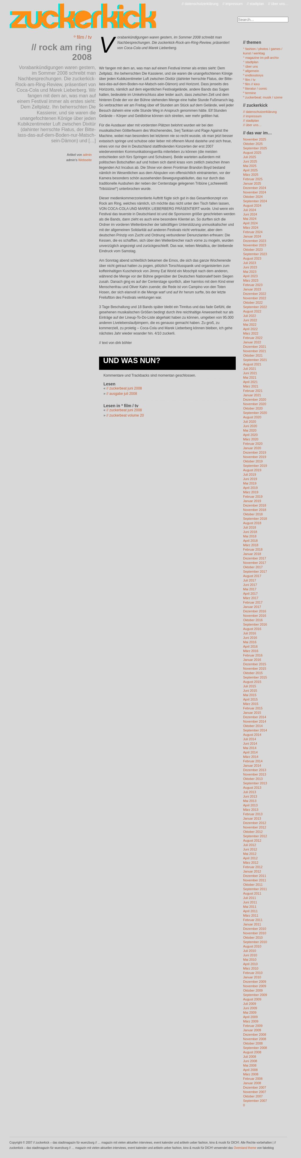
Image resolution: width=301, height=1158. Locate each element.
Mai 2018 (249, 536)
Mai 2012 (249, 853)
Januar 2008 (252, 1083)
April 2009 (250, 1017)
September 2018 (255, 518)
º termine (249, 93)
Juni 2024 (250, 214)
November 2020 (254, 404)
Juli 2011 (249, 898)
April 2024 (250, 223)
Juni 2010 (250, 955)
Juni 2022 (250, 320)
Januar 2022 (252, 342)
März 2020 (250, 439)
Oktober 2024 (253, 196)
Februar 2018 (252, 549)
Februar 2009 (252, 1025)
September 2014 (255, 730)
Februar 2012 (252, 867)
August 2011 (252, 893)
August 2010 (252, 946)
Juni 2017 (250, 584)
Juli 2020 (249, 421)
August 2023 (252, 258)
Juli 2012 (249, 845)
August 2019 (252, 470)
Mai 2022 (249, 324)
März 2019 (250, 492)
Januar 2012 (252, 871)
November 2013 (254, 774)
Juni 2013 (250, 796)
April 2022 (250, 329)
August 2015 (252, 682)
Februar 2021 (252, 390)
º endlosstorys (253, 75)
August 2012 (252, 840)
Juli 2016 (249, 633)
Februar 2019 (252, 496)
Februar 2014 (252, 761)
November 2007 (254, 1092)
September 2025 (255, 148)
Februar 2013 (252, 814)
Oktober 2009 (253, 990)
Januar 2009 (252, 1030)
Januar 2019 (252, 501)
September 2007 (255, 1100)
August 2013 (252, 787)
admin (87, 154)
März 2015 (250, 704)
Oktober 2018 (253, 514)
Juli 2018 (249, 527)
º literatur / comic (255, 88)
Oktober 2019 (253, 461)
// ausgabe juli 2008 (121, 394)
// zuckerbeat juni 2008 (124, 388)
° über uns (250, 66)
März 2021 (250, 386)
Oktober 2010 (253, 937)
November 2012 (254, 827)
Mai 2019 (249, 483)
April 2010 (250, 964)
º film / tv (83, 37)
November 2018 (254, 510)
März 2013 (250, 809)
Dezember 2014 (254, 717)
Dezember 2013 (254, 770)
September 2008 (255, 1048)
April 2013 (250, 805)
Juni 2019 (250, 479)
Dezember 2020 (254, 399)
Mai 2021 (249, 377)
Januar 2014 (252, 765)
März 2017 (250, 598)
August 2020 (252, 417)
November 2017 (254, 562)
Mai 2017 (249, 589)
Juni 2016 (250, 637)
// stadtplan (255, 4)
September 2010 (255, 942)
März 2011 (250, 915)
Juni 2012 (250, 849)
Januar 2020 (252, 448)
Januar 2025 (252, 183)
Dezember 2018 (254, 505)
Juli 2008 (249, 1056)
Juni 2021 (250, 373)
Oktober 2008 (253, 1043)
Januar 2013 (252, 818)
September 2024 (255, 201)
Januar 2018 (252, 554)
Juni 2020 (250, 426)
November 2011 (254, 880)
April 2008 (250, 1070)
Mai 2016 (249, 642)
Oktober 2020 (253, 408)
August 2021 (252, 364)
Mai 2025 (249, 166)
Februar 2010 (252, 973)
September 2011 (255, 889)
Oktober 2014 (253, 726)
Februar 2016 (252, 655)
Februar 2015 (252, 708)
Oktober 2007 (253, 1096)
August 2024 (252, 205)
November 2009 (254, 986)
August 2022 (252, 311)
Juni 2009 (250, 1008)
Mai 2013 (249, 801)
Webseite (85, 160)
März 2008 (250, 1074)
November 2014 (254, 721)
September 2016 (255, 624)
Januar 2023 (252, 289)
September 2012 (255, 836)
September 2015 (255, 677)
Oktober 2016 (253, 620)
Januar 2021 (252, 395)
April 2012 (250, 858)
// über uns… (278, 4)
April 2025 (250, 170)
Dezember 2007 (254, 1087)
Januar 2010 (252, 977)
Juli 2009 (249, 1003)
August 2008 (252, 1052)
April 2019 (250, 487)
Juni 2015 (250, 690)
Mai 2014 (249, 748)
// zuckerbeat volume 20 (125, 415)
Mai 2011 (249, 906)
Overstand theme (245, 1147)
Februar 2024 (252, 232)
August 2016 (252, 629)
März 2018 (250, 545)
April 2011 (250, 911)
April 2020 (250, 435)
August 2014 (252, 734)
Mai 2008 (249, 1065)
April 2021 (250, 382)
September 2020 (255, 413)
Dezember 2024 (254, 188)
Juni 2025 (250, 161)
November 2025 (254, 139)
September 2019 (255, 465)
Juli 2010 (249, 951)
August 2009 (252, 999)
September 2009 (255, 995)
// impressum (233, 4)
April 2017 (250, 593)
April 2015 (250, 699)
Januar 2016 (252, 659)
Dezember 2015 (254, 664)
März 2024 (250, 227)
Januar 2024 (252, 236)
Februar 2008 (252, 1078)
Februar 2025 (252, 179)
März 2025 (250, 174)
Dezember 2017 (254, 558)
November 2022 (254, 298)
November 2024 (254, 192)
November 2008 (254, 1039)
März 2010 (250, 968)
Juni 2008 (250, 1061)
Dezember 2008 (254, 1034)
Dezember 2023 (254, 241)
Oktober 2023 (253, 249)
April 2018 (250, 540)
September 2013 (255, 783)
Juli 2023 (249, 263)
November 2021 (254, 351)
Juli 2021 (249, 368)
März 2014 (250, 756)
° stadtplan (250, 62)
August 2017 (252, 576)
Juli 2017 (249, 580)
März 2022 (250, 333)
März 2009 (250, 1021)
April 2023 (250, 276)
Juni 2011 (250, 902)
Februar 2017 (252, 602)
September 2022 (255, 307)
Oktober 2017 (253, 567)
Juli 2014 (249, 739)
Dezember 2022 (254, 293)
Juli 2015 (249, 686)
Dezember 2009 (254, 981)
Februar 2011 (252, 920)
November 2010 (254, 933)
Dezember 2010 (254, 928)
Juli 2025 (249, 157)
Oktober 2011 (253, 884)
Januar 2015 (252, 712)
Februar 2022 (252, 338)
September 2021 (255, 360)
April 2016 (250, 646)
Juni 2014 (250, 743)
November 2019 (254, 457)
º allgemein (251, 71)
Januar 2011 (252, 924)
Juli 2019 (249, 474)
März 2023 (250, 280)
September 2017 (255, 571)
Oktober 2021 (253, 355)
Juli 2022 (249, 316)
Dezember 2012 (254, 823)
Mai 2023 (249, 271)
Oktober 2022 (253, 302)
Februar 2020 (252, 443)
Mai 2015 (249, 695)
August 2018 (252, 523)
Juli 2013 (249, 792)
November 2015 (254, 668)
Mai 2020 (249, 430)
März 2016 (250, 651)
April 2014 (250, 752)
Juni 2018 (250, 532)
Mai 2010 (249, 959)
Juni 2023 (250, 267)
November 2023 (254, 245)
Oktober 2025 (253, 144)
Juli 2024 (249, 210)
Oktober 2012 (253, 831)
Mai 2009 (249, 1012)
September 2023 (255, 254)
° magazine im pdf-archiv (261, 57)
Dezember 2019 (254, 452)
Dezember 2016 (254, 611)
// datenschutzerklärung (200, 4)
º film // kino (251, 84)
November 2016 (254, 615)
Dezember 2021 (254, 346)
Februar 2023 (252, 285)
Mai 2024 (249, 218)
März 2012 (250, 862)
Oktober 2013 (253, 779)
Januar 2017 (252, 607)
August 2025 (252, 152)
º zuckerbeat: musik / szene (262, 97)
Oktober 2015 (253, 673)
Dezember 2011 (254, 876)
